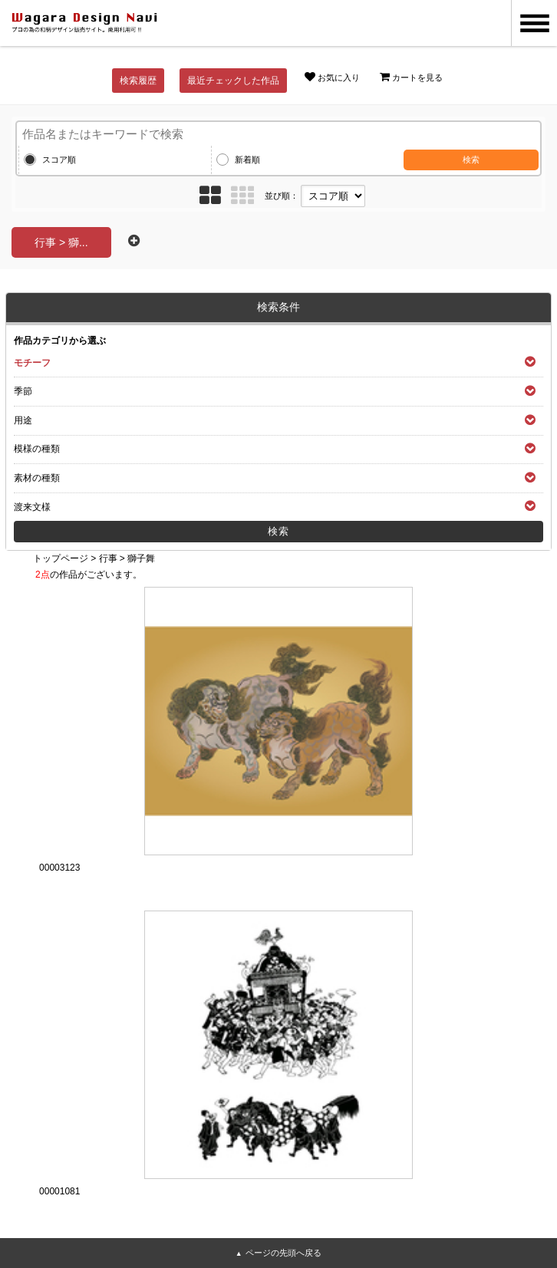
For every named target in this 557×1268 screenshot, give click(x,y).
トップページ (60, 558)
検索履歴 (138, 80)
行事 (108, 558)
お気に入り (332, 76)
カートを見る (411, 76)
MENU (534, 23)
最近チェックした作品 (233, 80)
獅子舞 (141, 558)
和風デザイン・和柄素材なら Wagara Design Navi (84, 23)
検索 (471, 159)
